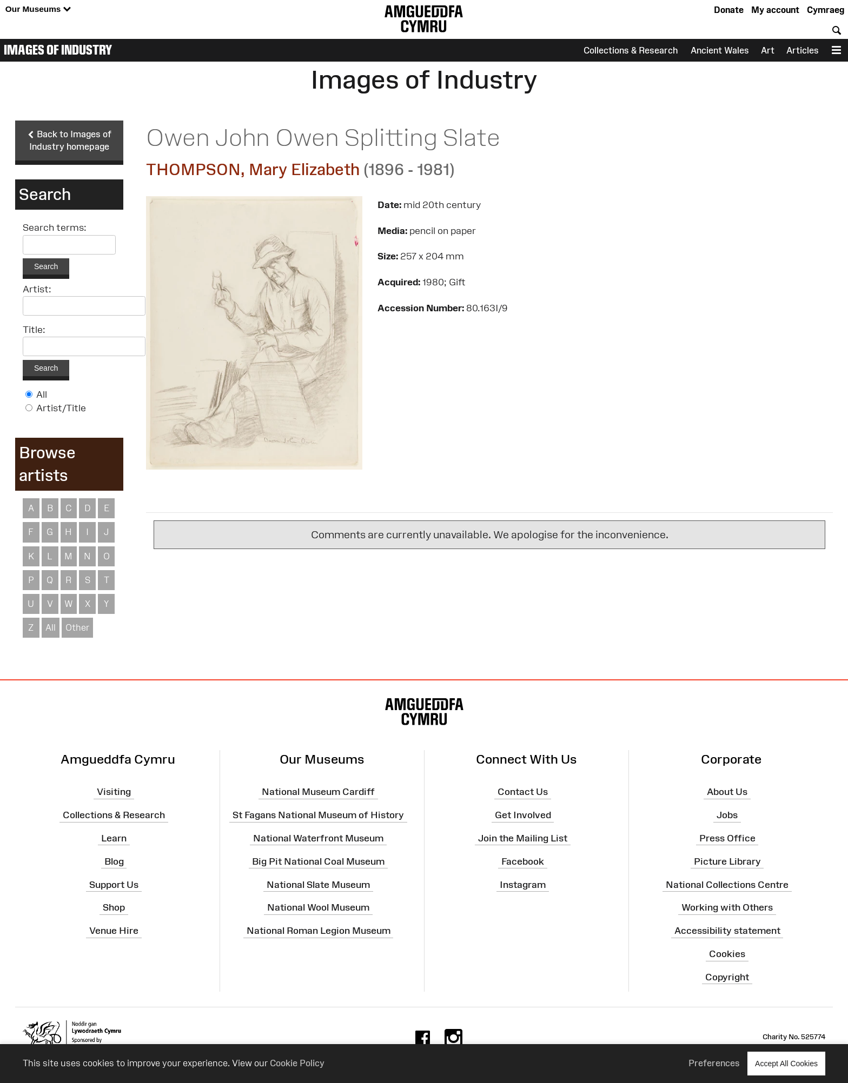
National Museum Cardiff (318, 792)
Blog (114, 862)
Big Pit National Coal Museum (318, 862)
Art (767, 50)
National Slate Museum (318, 884)
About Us (727, 792)
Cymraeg (825, 10)
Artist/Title (61, 408)
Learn (114, 838)
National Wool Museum (318, 907)
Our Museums (38, 9)
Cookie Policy (297, 1063)
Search (46, 267)
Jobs (727, 815)
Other (77, 628)
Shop (114, 907)
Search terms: (55, 228)
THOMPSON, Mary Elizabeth (253, 169)
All (41, 395)
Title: (34, 330)
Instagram (523, 884)
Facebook (522, 862)
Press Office (727, 838)
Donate (729, 10)
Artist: (37, 289)
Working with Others (727, 907)
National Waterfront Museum (318, 838)
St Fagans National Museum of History (318, 815)
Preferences (714, 1063)
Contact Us (523, 792)
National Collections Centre (727, 884)
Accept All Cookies (786, 1063)
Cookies (727, 954)
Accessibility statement (727, 931)
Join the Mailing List (522, 838)
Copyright (727, 977)
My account (775, 10)
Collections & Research (631, 50)
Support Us (113, 884)
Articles (802, 50)
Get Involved (523, 815)
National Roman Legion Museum (318, 931)
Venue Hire (113, 931)
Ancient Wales (720, 50)
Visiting (114, 792)
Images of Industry (58, 50)
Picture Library (727, 862)
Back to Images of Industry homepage (69, 140)
